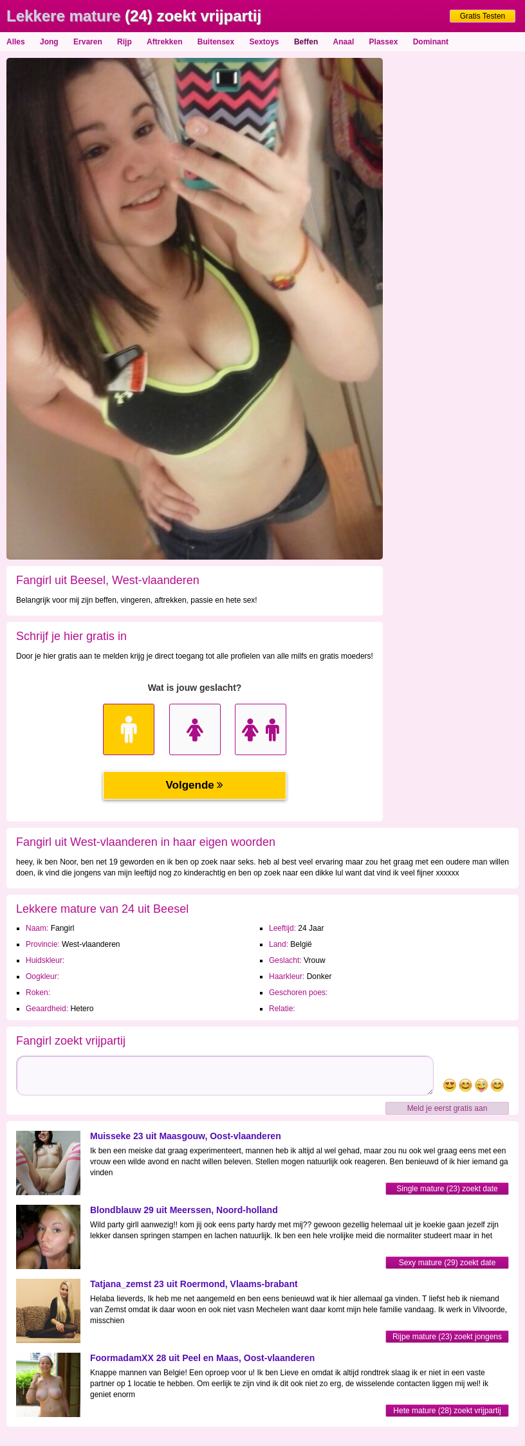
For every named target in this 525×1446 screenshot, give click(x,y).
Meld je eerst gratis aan (447, 1108)
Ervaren (87, 41)
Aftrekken (164, 41)
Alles (15, 41)
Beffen (306, 41)
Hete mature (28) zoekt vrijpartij (447, 1410)
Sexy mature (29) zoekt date (447, 1262)
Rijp (124, 41)
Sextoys (264, 41)
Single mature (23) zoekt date (446, 1188)
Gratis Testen (482, 16)
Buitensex (216, 41)
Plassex (383, 41)
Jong (49, 41)
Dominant (430, 41)
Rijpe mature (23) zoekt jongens (447, 1336)
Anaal (344, 41)
